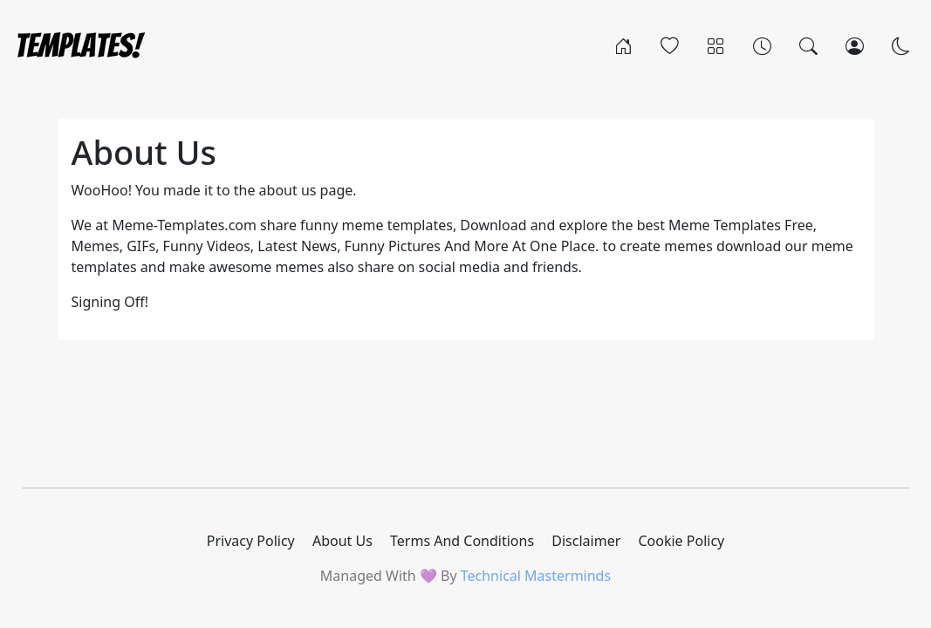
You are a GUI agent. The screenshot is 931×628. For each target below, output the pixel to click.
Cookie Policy (681, 540)
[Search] (808, 45)
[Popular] (670, 45)
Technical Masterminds (536, 575)
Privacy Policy (251, 540)
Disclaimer (585, 540)
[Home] (623, 45)
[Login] (855, 45)
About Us (342, 540)
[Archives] (762, 45)
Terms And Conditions (462, 540)
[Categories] (716, 45)
